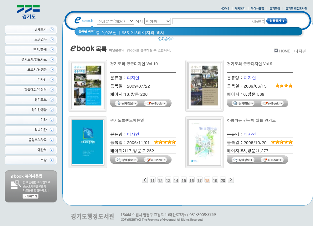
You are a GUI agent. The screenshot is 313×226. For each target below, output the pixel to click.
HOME (284, 50)
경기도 (198, 41)
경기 (182, 41)
